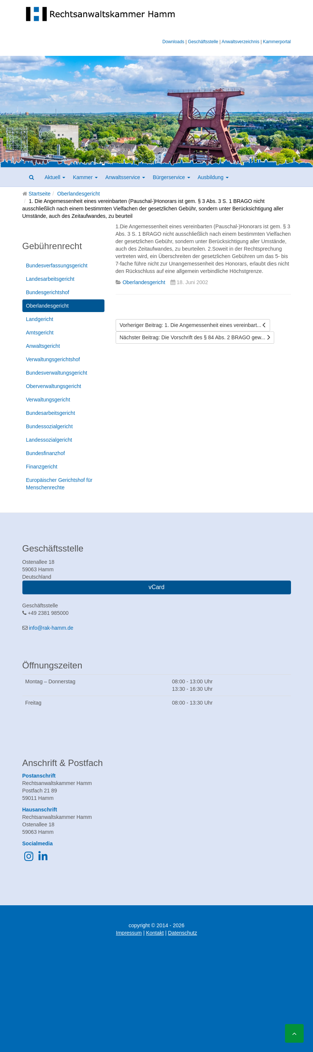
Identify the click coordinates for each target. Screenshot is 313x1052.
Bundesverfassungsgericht (57, 265)
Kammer (85, 177)
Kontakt (154, 933)
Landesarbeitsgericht (50, 279)
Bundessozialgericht (49, 426)
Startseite (39, 194)
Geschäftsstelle (203, 41)
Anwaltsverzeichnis (240, 41)
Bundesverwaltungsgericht (56, 373)
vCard (156, 587)
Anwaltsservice (125, 177)
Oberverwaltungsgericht (53, 386)
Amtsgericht (40, 333)
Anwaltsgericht (43, 346)
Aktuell (55, 177)
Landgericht (39, 319)
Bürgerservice (171, 177)
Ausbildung (213, 177)
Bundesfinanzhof (45, 453)
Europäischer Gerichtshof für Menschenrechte (59, 483)
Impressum (129, 933)
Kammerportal (277, 41)
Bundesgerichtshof (47, 292)
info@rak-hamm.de (51, 628)
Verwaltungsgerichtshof (53, 359)
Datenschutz (182, 933)
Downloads (173, 41)
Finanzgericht (41, 467)
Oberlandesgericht (78, 194)
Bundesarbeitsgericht (50, 413)
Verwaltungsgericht (48, 400)
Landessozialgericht (49, 440)
